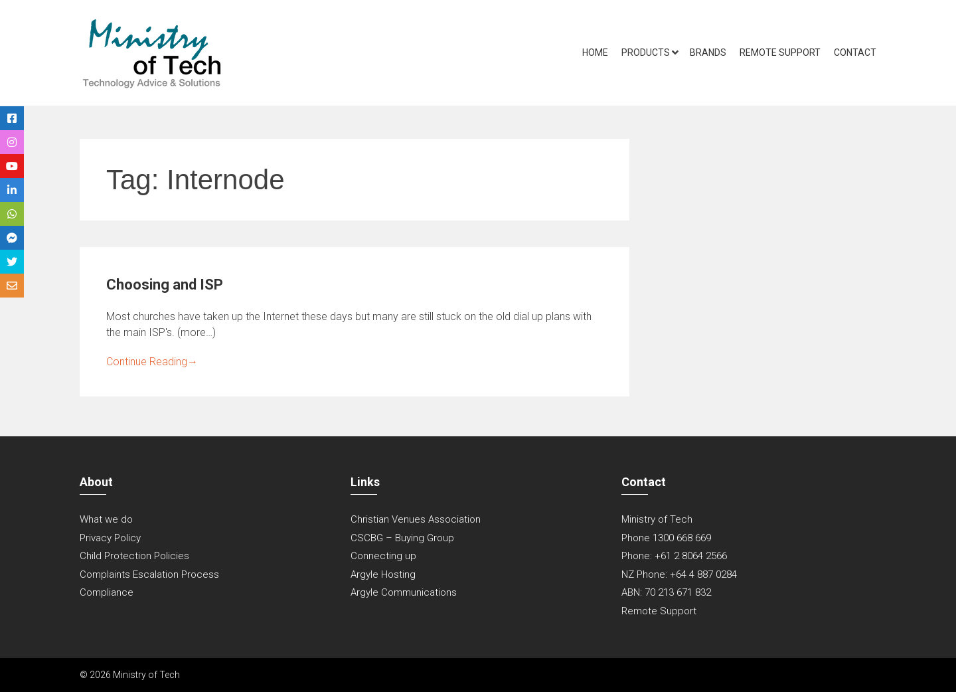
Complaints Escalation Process (149, 574)
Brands (708, 52)
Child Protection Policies (134, 556)
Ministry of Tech (656, 519)
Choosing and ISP (164, 284)
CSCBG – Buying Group (402, 538)
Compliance (106, 592)
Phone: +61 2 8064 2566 (674, 556)
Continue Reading (152, 361)
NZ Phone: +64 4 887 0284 (679, 574)
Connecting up (383, 556)
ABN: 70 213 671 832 (666, 592)
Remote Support (780, 52)
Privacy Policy (110, 538)
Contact (855, 52)
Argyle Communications (404, 592)
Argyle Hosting (383, 574)
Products (645, 52)
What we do (106, 519)
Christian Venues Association (416, 519)
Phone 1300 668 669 (666, 538)
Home (595, 52)
